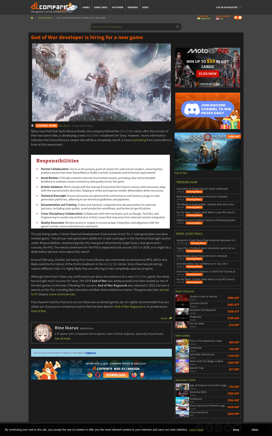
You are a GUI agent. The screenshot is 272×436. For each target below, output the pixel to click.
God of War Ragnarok (128, 306)
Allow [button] (255, 429)
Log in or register (226, 7)
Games (86, 7)
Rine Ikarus (64, 125)
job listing (139, 140)
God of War (38, 311)
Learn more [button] (196, 429)
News (145, 7)
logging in (91, 352)
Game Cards (101, 7)
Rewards (133, 7)
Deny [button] (236, 429)
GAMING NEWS (46, 126)
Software (117, 7)
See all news (63, 338)
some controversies (62, 294)
